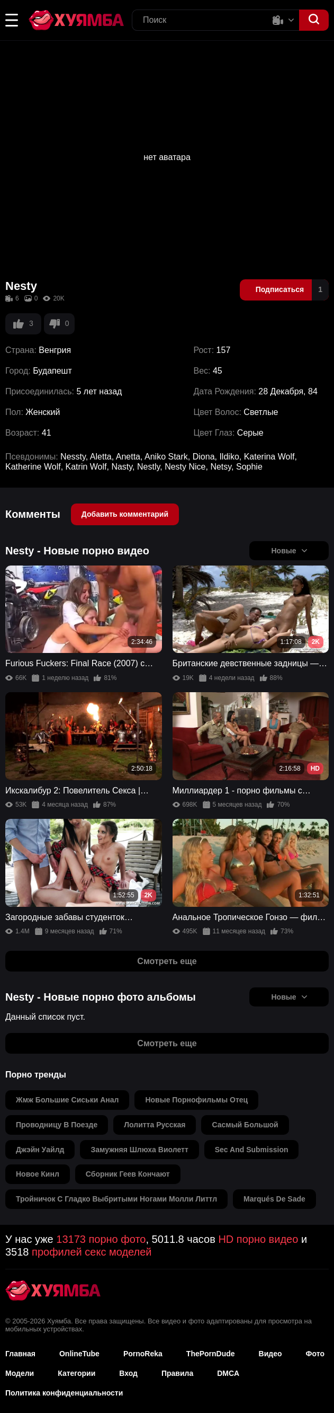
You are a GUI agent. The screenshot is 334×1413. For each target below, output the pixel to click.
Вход (128, 1373)
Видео (270, 1353)
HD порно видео (258, 1239)
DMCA (228, 1373)
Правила (177, 1373)
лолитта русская (154, 1124)
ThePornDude (210, 1353)
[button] (11, 20)
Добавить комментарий (125, 514)
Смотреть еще (166, 961)
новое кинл (37, 1174)
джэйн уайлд (40, 1149)
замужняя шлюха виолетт (139, 1149)
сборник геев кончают (128, 1174)
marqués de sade (274, 1199)
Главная (20, 1353)
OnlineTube (79, 1353)
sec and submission (251, 1149)
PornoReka (143, 1353)
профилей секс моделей (91, 1252)
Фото (315, 1353)
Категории (76, 1373)
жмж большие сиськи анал (67, 1100)
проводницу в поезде (56, 1124)
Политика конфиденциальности (64, 1393)
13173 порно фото (101, 1239)
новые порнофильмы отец (196, 1100)
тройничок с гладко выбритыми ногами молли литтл (116, 1199)
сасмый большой (245, 1124)
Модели (19, 1373)
